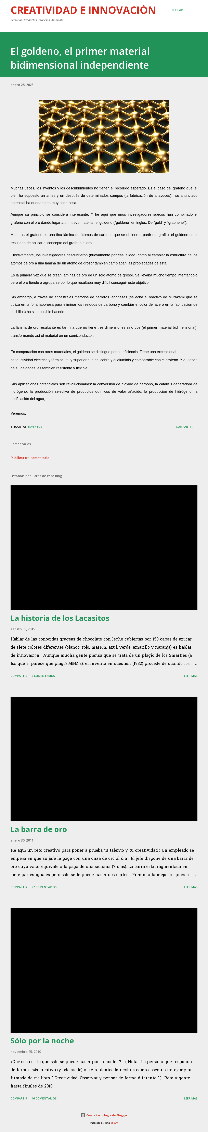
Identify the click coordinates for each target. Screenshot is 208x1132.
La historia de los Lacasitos (60, 618)
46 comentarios (43, 1098)
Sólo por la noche (42, 1041)
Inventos (35, 426)
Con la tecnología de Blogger (104, 1115)
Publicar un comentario (30, 458)
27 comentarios (43, 887)
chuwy (114, 1123)
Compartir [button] (184, 426)
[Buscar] (177, 10)
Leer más (190, 676)
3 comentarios (43, 676)
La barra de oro (39, 829)
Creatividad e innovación (83, 10)
